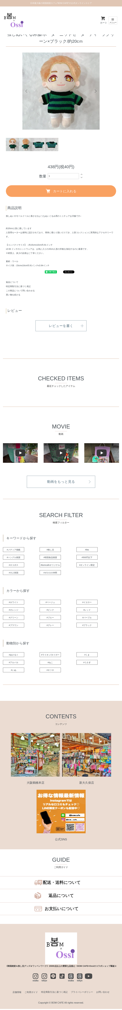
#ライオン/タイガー (51, 656)
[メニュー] (113, 20)
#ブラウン (14, 626)
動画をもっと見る (61, 483)
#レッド (87, 611)
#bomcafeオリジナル (51, 566)
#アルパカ (14, 663)
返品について (12, 282)
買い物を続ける (13, 295)
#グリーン (14, 618)
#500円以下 (87, 558)
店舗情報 (14, 993)
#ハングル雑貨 (14, 558)
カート (103, 20)
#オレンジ (14, 611)
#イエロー (87, 603)
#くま (87, 656)
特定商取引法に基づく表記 (18, 286)
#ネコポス (14, 566)
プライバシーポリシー (83, 993)
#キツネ (51, 671)
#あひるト (14, 656)
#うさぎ (87, 663)
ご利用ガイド (29, 993)
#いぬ (14, 671)
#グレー (51, 626)
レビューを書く (61, 326)
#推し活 (51, 551)
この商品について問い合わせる (20, 290)
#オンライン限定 (87, 566)
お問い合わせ (105, 993)
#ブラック (87, 626)
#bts (88, 551)
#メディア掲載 (14, 551)
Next (95, 91)
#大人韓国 (14, 574)
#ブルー (51, 618)
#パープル (87, 618)
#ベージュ (51, 603)
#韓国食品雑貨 (51, 558)
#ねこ (50, 663)
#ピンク (51, 611)
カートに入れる (61, 191)
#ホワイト (14, 603)
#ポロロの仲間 (51, 574)
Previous (27, 91)
